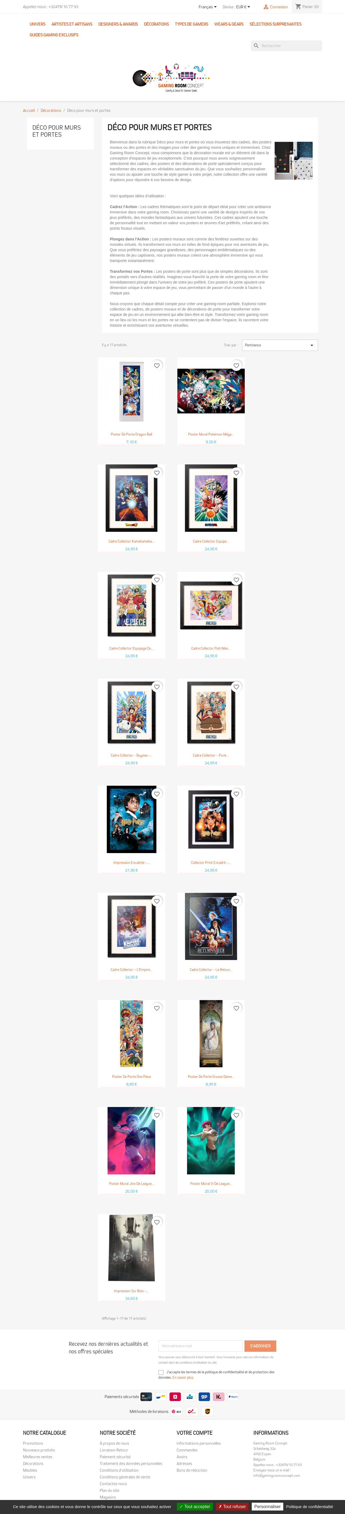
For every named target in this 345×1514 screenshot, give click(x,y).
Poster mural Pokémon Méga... (211, 434)
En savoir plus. (183, 1378)
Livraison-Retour (114, 1450)
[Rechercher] (286, 45)
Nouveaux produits (39, 1450)
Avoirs (182, 1457)
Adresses (184, 1463)
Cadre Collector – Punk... (211, 755)
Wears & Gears (228, 24)
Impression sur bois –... (131, 1291)
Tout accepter (195, 1506)
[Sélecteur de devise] (244, 7)
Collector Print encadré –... (211, 863)
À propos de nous (114, 1443)
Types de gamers (191, 24)
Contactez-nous (113, 1484)
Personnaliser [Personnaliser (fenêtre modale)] (267, 1506)
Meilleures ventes (37, 1457)
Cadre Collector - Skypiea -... (131, 755)
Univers (37, 24)
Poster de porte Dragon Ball (131, 434)
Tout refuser (232, 1506)
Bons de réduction (192, 1470)
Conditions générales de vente (125, 1477)
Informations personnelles (199, 1443)
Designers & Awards (118, 24)
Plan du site (109, 1490)
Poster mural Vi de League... (211, 1184)
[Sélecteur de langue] (209, 7)
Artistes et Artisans (71, 24)
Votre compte (194, 1433)
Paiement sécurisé (115, 1457)
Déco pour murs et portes (56, 131)
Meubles (30, 1470)
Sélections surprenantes (275, 24)
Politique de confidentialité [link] (309, 1506)
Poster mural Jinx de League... (131, 1184)
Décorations (156, 24)
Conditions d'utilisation (119, 1470)
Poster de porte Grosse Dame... (211, 1077)
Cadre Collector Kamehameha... (131, 541)
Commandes (187, 1450)
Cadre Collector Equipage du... (131, 648)
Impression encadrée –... (131, 863)
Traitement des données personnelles (131, 1463)
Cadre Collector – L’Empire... (131, 970)
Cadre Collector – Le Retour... (211, 970)
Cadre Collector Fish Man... (210, 648)
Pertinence (280, 345)
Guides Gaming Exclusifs (54, 35)
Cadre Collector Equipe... (211, 541)
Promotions (33, 1443)
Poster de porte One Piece (131, 1077)
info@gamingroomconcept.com (276, 1476)
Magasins (108, 1497)
